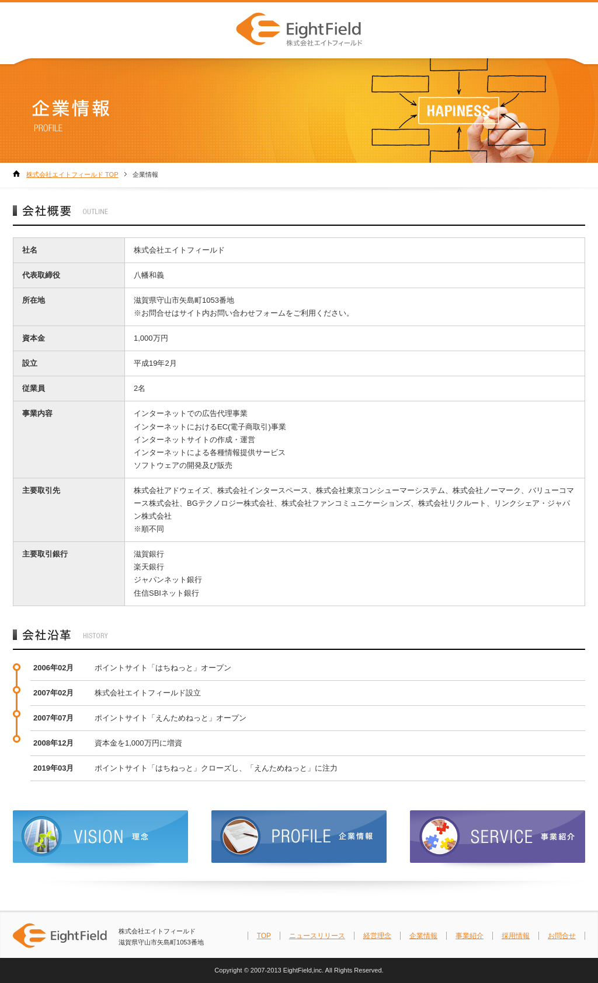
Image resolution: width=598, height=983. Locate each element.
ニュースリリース (317, 936)
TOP (264, 936)
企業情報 (423, 936)
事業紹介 (470, 936)
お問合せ (562, 936)
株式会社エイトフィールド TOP (72, 174)
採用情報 (516, 936)
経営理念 (377, 936)
